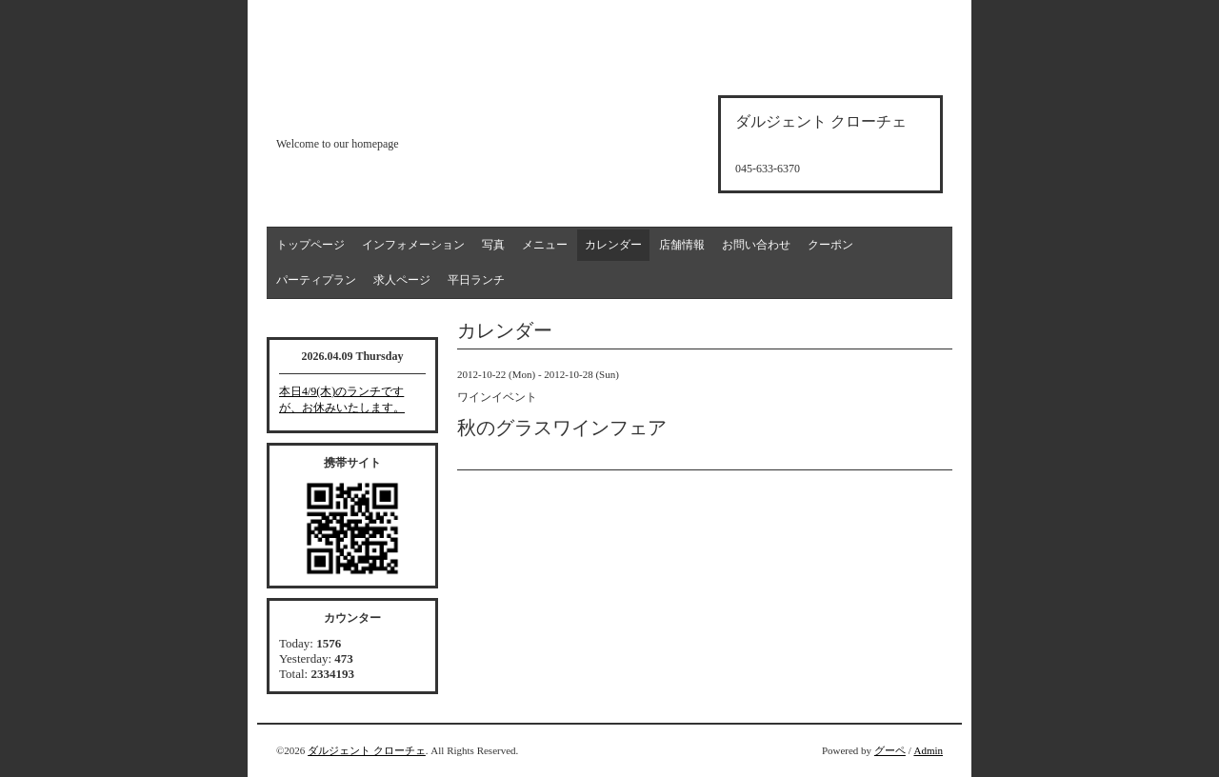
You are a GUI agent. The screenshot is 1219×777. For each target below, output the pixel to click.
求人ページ (401, 280)
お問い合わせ (756, 244)
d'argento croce (371, 111)
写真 (493, 244)
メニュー (545, 244)
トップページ (310, 244)
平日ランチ (476, 280)
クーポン (830, 244)
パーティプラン (316, 280)
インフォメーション (413, 244)
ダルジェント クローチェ (367, 750)
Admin (928, 750)
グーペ (890, 750)
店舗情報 (682, 244)
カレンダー (613, 244)
